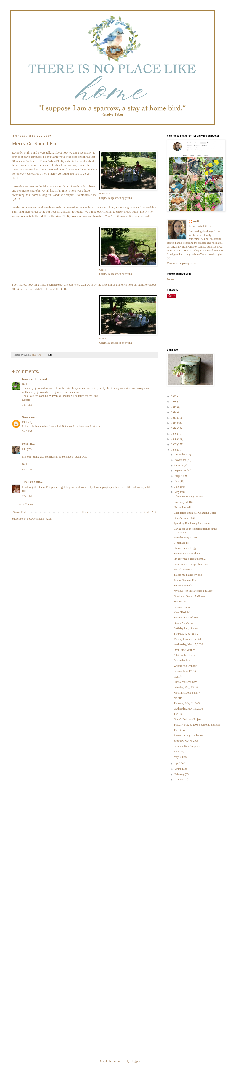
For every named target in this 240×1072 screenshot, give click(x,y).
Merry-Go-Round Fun (186, 617)
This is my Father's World (188, 574)
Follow (171, 279)
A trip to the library (184, 655)
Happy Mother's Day (185, 681)
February (179, 774)
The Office (180, 730)
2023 (174, 396)
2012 (174, 417)
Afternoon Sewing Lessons (188, 496)
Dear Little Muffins (184, 649)
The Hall (178, 714)
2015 (174, 407)
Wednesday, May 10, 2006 (188, 708)
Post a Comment (27, 504)
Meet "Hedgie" (182, 612)
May (177, 492)
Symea (26, 417)
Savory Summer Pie (185, 580)
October (179, 465)
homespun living (31, 379)
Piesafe (178, 676)
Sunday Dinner (182, 607)
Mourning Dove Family (187, 692)
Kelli (25, 443)
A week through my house (188, 735)
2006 (174, 449)
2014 (174, 412)
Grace (102, 269)
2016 (174, 401)
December (180, 454)
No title (178, 697)
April (177, 763)
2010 (174, 428)
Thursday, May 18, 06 (186, 633)
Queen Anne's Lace (184, 623)
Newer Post (19, 512)
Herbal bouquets (183, 569)
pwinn (128, 198)
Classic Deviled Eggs (185, 548)
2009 (174, 433)
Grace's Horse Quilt (184, 518)
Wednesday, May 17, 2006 (188, 644)
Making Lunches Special (187, 639)
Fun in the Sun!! (183, 660)
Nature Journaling (183, 507)
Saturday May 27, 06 (185, 537)
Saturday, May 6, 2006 (186, 740)
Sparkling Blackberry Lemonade (192, 523)
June (177, 486)
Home (85, 512)
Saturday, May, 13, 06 (186, 687)
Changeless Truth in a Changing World (195, 512)
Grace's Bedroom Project (187, 719)
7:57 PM (27, 404)
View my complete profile (181, 263)
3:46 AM (27, 431)
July (177, 481)
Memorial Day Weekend (187, 553)
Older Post (150, 512)
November (180, 460)
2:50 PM (27, 496)
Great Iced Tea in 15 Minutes (190, 596)
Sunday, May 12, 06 (185, 671)
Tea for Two (180, 601)
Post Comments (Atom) (40, 518)
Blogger (135, 1061)
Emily (102, 338)
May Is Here (180, 757)
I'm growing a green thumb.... (190, 558)
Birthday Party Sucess (186, 628)
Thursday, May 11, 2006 (187, 703)
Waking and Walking (185, 665)
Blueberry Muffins (184, 502)
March (178, 768)
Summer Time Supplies (187, 746)
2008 (174, 439)
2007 (174, 444)
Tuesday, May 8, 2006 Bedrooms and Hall (197, 724)
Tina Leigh (28, 481)
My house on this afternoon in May (193, 590)
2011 (174, 423)
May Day (179, 751)
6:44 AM (27, 469)
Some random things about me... (191, 564)
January (179, 779)
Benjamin (104, 193)
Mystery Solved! (183, 585)
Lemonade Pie (181, 542)
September (180, 470)
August (178, 476)
